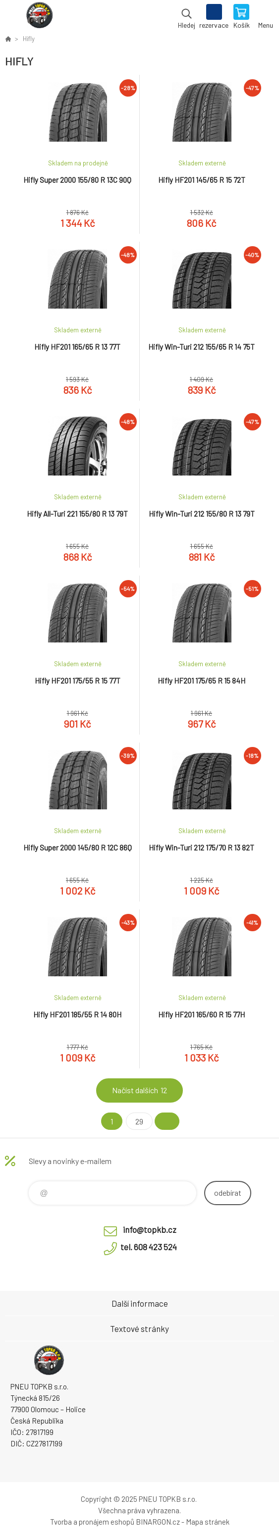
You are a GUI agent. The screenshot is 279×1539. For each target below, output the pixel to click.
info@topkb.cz (149, 1229)
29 (139, 1121)
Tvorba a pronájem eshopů (92, 1521)
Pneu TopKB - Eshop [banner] (39, 17)
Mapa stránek (207, 1521)
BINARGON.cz (158, 1521)
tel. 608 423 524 (148, 1247)
